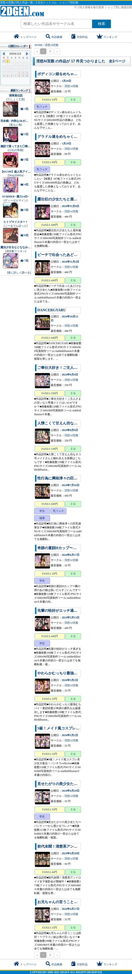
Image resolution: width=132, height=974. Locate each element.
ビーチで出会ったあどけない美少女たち (70, 255)
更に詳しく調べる (19, 272)
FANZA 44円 (49, 872)
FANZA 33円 (49, 99)
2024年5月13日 (70, 617)
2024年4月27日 (70, 908)
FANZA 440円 (49, 224)
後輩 (42, 518)
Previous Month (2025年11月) (4, 53)
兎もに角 (15, 124)
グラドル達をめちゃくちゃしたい (64, 136)
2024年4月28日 (70, 853)
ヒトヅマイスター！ (15, 222)
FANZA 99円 (49, 162)
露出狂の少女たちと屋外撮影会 (62, 199)
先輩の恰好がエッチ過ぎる (59, 610)
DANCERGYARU (51, 310)
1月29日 (66, 80)
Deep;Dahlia (16, 175)
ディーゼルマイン (16, 200)
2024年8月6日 (70, 430)
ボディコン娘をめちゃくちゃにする (66, 74)
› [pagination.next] (57, 51)
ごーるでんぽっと (16, 225)
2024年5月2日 (70, 680)
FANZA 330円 (49, 393)
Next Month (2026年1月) (27, 53)
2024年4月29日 (70, 790)
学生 (42, 511)
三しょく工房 (16, 99)
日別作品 (79, 37)
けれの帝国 (16, 150)
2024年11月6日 (70, 206)
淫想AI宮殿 (71, 86)
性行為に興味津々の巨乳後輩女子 (64, 478)
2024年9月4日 (70, 374)
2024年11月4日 (70, 261)
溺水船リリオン (15, 251)
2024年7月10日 (70, 485)
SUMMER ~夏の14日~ (15, 196)
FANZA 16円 (49, 573)
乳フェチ (42, 106)
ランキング (107, 37)
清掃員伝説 (16, 95)
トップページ (25, 37)
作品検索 (54, 37)
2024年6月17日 (70, 554)
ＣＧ (73, 99)
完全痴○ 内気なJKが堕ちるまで (19, 120)
